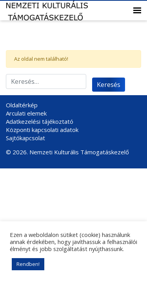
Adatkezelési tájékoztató (39, 121)
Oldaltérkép (22, 105)
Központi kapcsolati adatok (42, 130)
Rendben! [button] (28, 264)
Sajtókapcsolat (25, 138)
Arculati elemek (26, 113)
